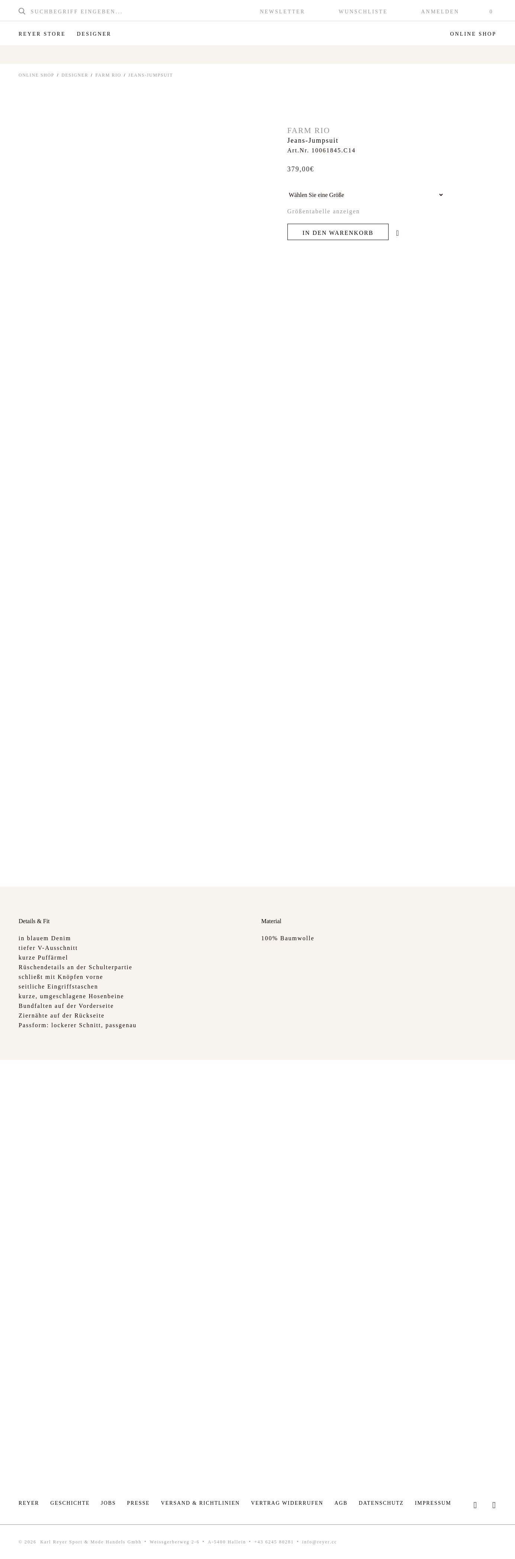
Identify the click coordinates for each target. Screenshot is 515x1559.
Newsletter (282, 11)
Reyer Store (42, 34)
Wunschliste (363, 11)
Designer (94, 34)
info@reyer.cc (319, 1542)
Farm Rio (108, 75)
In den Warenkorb (338, 233)
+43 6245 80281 (274, 1542)
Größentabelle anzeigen (323, 211)
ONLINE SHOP (36, 75)
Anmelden (440, 11)
